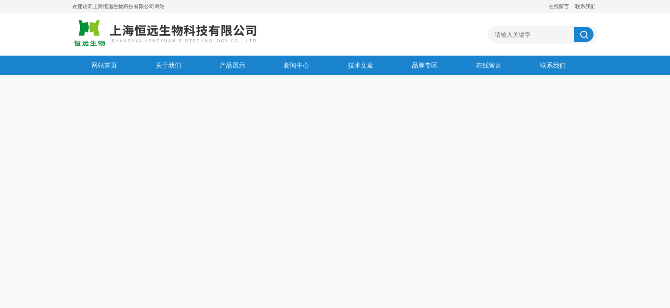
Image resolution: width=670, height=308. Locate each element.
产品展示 (232, 65)
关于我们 (168, 65)
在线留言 (559, 6)
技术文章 (360, 65)
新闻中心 (296, 65)
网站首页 (104, 65)
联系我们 (585, 6)
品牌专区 (425, 65)
